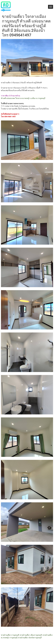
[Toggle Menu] (50, 7)
